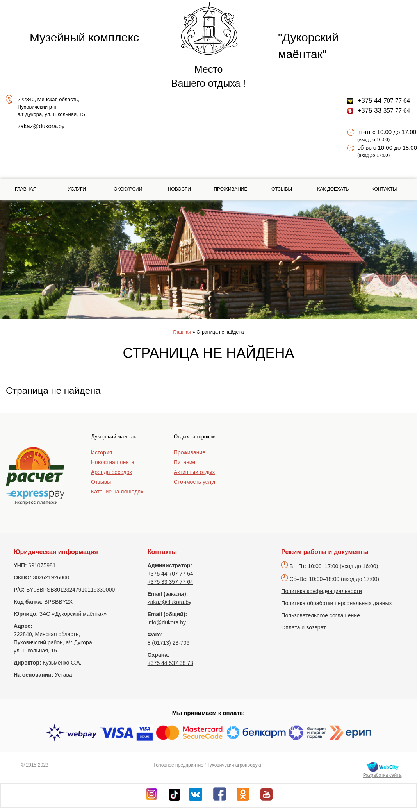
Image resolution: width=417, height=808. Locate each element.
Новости (179, 189)
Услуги (77, 189)
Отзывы (281, 189)
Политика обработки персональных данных (336, 603)
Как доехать (333, 189)
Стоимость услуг (195, 482)
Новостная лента (112, 462)
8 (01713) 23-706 (168, 643)
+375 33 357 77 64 (170, 582)
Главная (25, 189)
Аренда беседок (111, 472)
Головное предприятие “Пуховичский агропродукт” (208, 765)
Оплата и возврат (303, 627)
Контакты (384, 189)
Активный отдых (194, 472)
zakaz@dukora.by (41, 126)
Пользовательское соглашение (320, 615)
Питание (184, 462)
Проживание (230, 189)
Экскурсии (128, 189)
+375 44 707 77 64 (170, 573)
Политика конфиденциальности (321, 591)
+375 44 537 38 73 (170, 663)
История (101, 452)
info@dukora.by (167, 622)
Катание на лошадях (117, 491)
